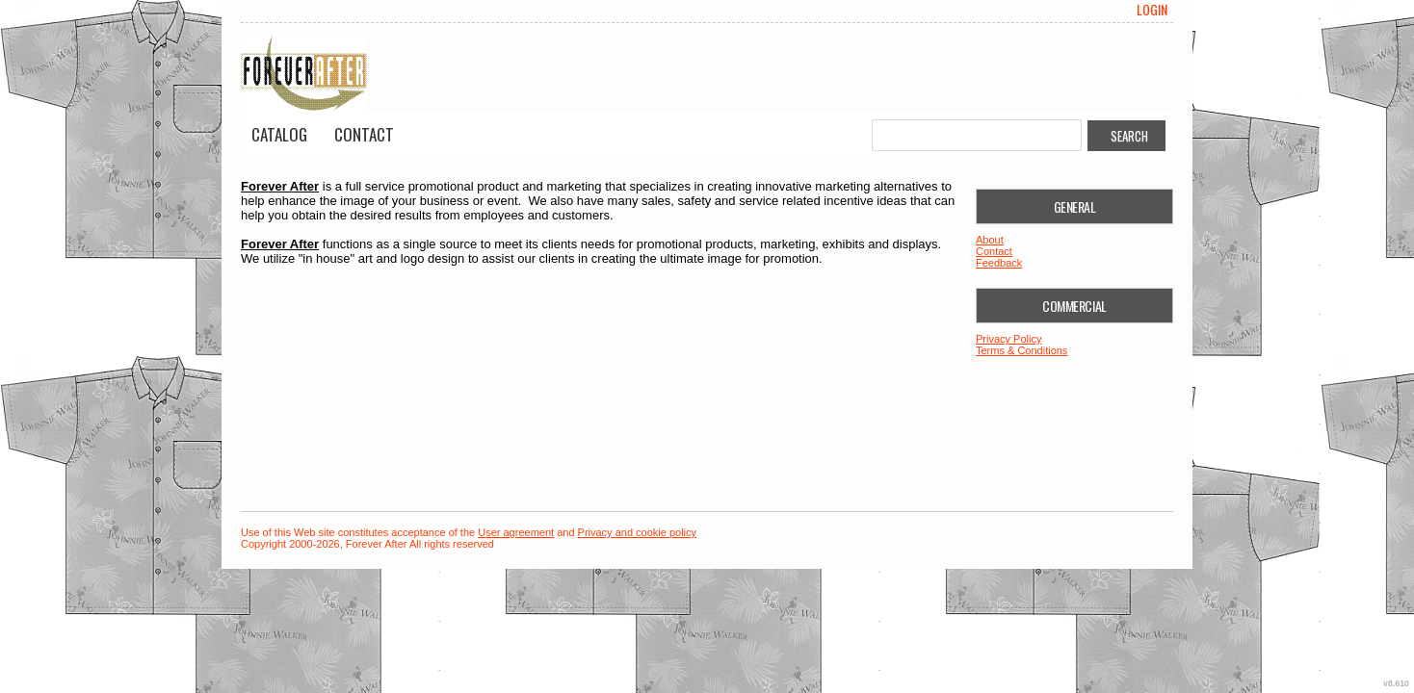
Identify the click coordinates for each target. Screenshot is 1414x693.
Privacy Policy (1008, 339)
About (990, 239)
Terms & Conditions (1021, 350)
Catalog (279, 134)
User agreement (516, 532)
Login (1152, 9)
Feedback (999, 263)
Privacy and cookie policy (637, 532)
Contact (364, 134)
